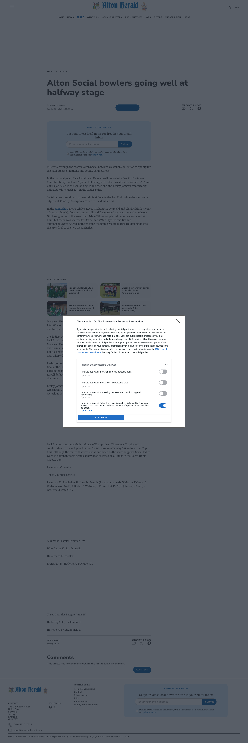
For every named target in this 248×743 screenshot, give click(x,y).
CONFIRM (101, 417)
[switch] (163, 372)
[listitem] (124, 364)
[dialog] (124, 371)
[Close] (179, 322)
